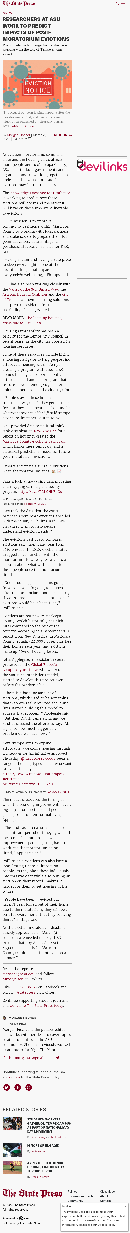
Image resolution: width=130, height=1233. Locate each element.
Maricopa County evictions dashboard (35, 440)
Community (75, 1197)
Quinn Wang (38, 1134)
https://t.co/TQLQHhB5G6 (40, 490)
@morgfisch (13, 977)
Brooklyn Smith (40, 1174)
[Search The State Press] (117, 3)
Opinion (73, 1202)
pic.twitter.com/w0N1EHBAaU (28, 782)
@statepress (25, 990)
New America (45, 430)
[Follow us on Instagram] (29, 1084)
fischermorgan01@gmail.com (28, 1055)
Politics (7, 12)
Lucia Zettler (38, 1148)
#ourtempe (12, 777)
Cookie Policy (106, 1224)
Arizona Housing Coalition (25, 294)
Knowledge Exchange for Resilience (40, 193)
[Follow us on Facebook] (18, 1084)
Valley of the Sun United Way (34, 289)
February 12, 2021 (36, 502)
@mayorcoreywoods (38, 757)
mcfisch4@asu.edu (19, 972)
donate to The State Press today (37, 1003)
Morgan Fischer (18, 134)
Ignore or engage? (43, 1142)
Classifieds (107, 1188)
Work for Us (108, 1202)
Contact (105, 1197)
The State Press (24, 985)
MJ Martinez (58, 1134)
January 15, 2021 (58, 790)
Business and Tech (80, 1193)
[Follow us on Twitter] (7, 1084)
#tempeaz (56, 772)
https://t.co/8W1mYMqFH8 (25, 772)
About (104, 1193)
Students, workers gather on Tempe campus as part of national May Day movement (49, 1122)
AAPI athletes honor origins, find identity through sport (45, 1164)
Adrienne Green (22, 126)
